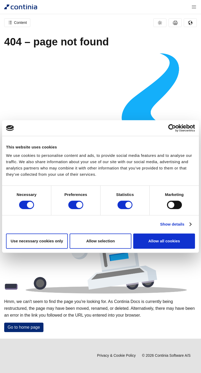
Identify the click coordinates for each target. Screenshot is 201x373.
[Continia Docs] (20, 7)
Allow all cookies (164, 241)
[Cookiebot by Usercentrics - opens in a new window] (172, 128)
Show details (172, 224)
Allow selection (100, 241)
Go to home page (24, 327)
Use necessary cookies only (37, 241)
